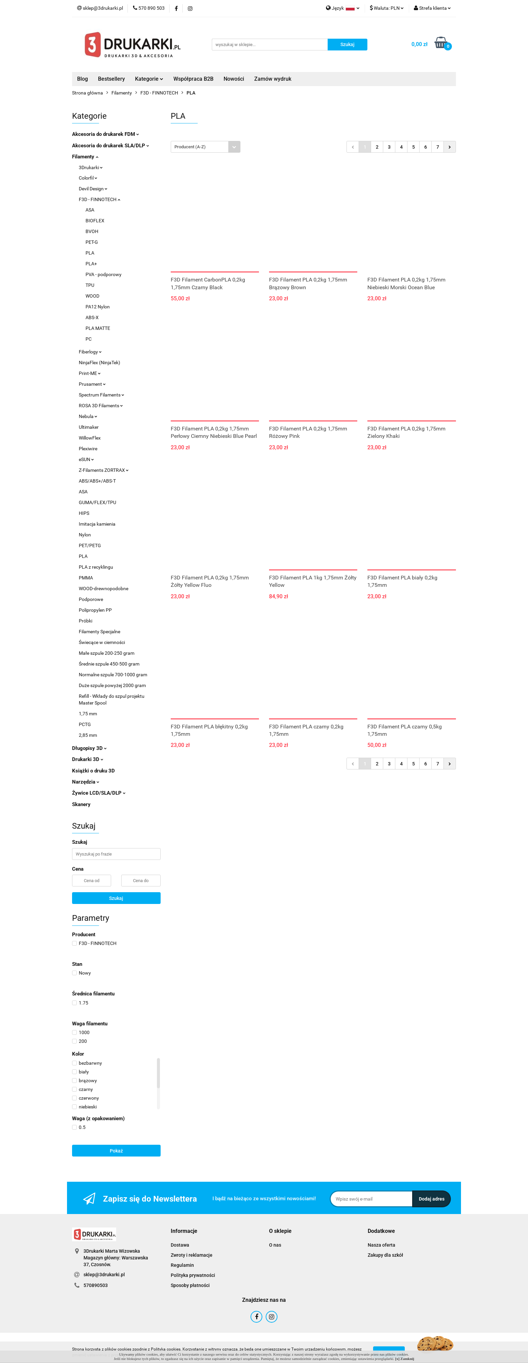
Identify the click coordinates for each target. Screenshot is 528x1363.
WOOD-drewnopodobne (103, 588)
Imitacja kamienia (97, 524)
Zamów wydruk (272, 79)
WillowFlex (90, 438)
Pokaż (116, 1150)
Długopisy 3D (89, 748)
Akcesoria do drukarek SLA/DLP (110, 146)
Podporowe (91, 599)
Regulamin (182, 1265)
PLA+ (91, 263)
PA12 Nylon (98, 306)
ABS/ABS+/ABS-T (97, 481)
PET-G (92, 242)
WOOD (92, 296)
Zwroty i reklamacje (191, 1255)
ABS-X (92, 317)
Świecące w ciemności (102, 642)
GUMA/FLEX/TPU (97, 502)
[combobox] (205, 147)
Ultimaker (89, 427)
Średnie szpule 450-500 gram (109, 664)
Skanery (81, 804)
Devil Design (93, 188)
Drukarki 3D (87, 759)
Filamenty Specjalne (99, 631)
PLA (90, 253)
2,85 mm (88, 735)
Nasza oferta (381, 1245)
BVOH (92, 231)
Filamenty (85, 157)
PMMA (86, 577)
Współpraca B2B (193, 79)
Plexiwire (88, 448)
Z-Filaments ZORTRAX (104, 470)
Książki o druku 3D (93, 771)
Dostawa (180, 1245)
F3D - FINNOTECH (99, 199)
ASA (90, 210)
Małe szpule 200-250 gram (106, 653)
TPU (90, 285)
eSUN (86, 459)
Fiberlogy (90, 351)
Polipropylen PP (95, 610)
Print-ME (90, 373)
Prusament (92, 384)
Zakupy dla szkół (385, 1255)
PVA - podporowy (104, 274)
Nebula (88, 416)
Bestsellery (111, 79)
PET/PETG (90, 545)
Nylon (85, 534)
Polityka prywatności (193, 1275)
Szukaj (116, 898)
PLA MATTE (98, 328)
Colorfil (88, 178)
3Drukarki (91, 167)
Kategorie (149, 79)
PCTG (85, 724)
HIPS (84, 513)
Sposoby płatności (190, 1285)
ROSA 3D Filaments (101, 405)
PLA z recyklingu (96, 567)
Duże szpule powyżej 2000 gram (112, 685)
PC (89, 339)
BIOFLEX (95, 220)
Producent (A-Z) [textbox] (190, 146)
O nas (275, 1245)
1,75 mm (88, 713)
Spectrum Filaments (101, 394)
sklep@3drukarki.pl (104, 1274)
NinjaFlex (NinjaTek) (99, 362)
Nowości (234, 79)
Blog (82, 79)
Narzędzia (85, 782)
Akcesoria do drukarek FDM (105, 134)
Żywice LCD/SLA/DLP (99, 793)
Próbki (85, 620)
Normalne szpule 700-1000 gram (113, 674)
